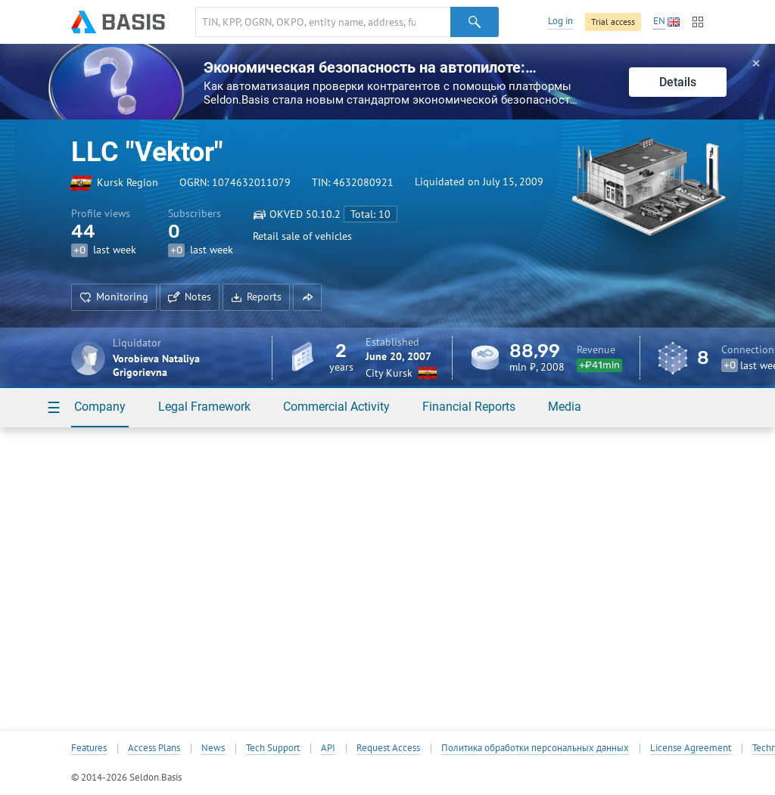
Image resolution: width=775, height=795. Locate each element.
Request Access (388, 748)
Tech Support (273, 748)
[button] (307, 297)
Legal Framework (204, 406)
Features (89, 748)
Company (100, 406)
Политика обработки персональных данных (535, 748)
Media (564, 406)
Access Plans (154, 748)
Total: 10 (370, 214)
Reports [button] (256, 296)
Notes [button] (189, 296)
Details (677, 82)
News (213, 748)
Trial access (613, 21)
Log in (560, 20)
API (328, 748)
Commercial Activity (336, 406)
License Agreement (690, 748)
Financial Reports (468, 406)
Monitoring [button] (113, 296)
